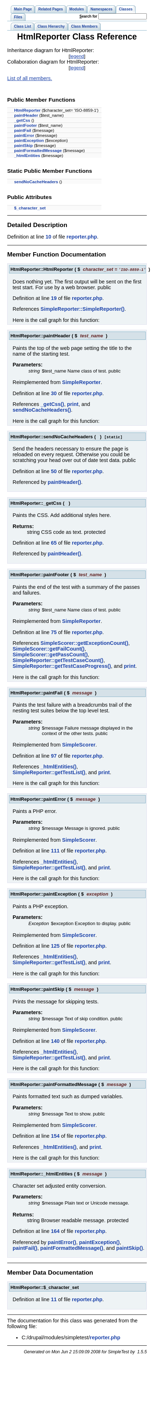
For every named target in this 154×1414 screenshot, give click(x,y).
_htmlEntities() (59, 767)
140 (55, 1041)
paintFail (22, 130)
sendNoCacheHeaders (36, 182)
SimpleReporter (81, 382)
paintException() (99, 1242)
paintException (29, 140)
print (72, 404)
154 (55, 1136)
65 (53, 543)
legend (77, 56)
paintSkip (23, 145)
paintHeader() (64, 482)
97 (53, 756)
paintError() (62, 1242)
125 (55, 946)
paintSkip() (129, 1248)
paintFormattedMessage (38, 150)
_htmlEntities (27, 155)
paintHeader (26, 115)
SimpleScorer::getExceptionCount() (84, 643)
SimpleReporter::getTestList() (49, 772)
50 (53, 471)
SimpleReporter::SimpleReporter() (82, 309)
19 (53, 298)
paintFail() (25, 1248)
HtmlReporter (27, 110)
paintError (24, 135)
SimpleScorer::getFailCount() (49, 649)
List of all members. (29, 78)
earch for (88, 16)
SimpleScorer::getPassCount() (50, 654)
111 (55, 851)
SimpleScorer (79, 745)
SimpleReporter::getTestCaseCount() (58, 660)
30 (53, 393)
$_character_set (30, 208)
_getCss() (52, 404)
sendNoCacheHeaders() (42, 410)
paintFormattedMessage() (71, 1248)
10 (48, 237)
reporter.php (82, 237)
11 (53, 1299)
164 (55, 1231)
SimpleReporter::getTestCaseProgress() (62, 666)
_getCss (22, 120)
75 (53, 632)
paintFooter (25, 125)
